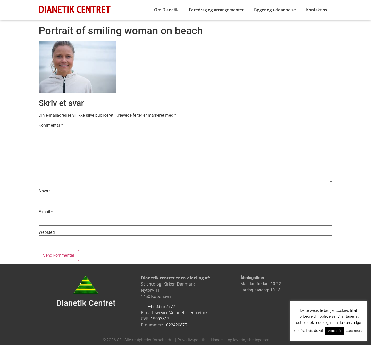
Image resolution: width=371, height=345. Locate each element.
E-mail (46, 212)
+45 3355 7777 (161, 306)
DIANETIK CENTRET (75, 9)
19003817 (160, 319)
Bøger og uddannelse (275, 10)
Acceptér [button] (334, 331)
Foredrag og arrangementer (216, 10)
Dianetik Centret (85, 303)
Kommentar (51, 125)
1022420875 (175, 325)
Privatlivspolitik (191, 339)
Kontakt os (316, 10)
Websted (47, 232)
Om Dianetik (166, 10)
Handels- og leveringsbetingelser (240, 339)
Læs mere (354, 330)
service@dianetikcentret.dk (181, 312)
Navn (45, 191)
